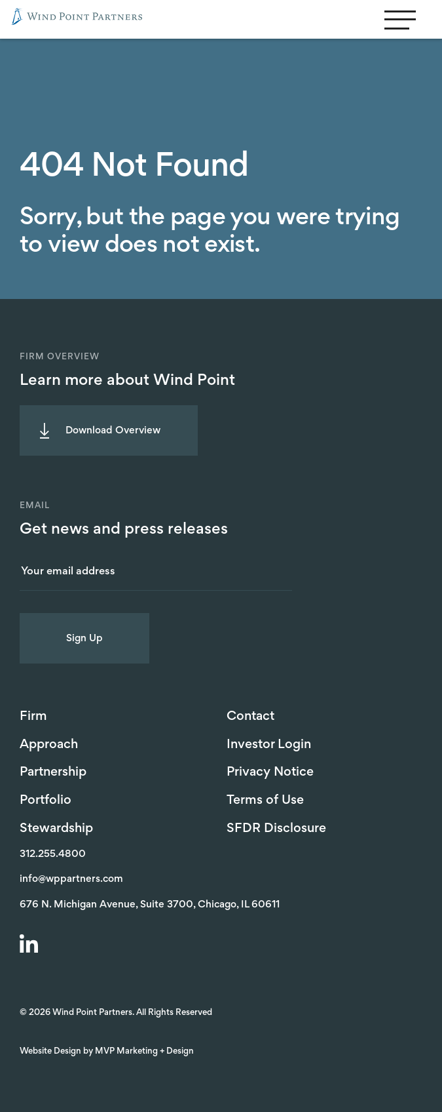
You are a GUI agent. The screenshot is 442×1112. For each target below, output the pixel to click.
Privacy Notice (270, 772)
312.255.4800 (53, 854)
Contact (250, 717)
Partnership (53, 772)
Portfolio (45, 800)
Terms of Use (265, 800)
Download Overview (112, 430)
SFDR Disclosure (276, 829)
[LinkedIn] (31, 945)
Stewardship (56, 829)
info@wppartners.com (71, 879)
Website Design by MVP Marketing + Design (107, 1052)
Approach (49, 745)
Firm (33, 717)
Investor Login (269, 745)
